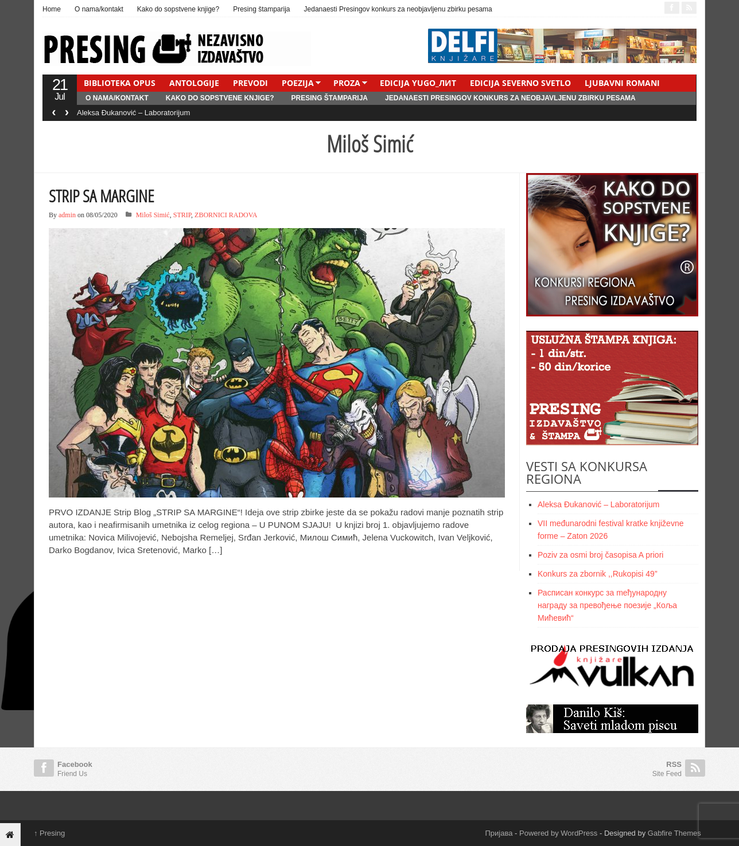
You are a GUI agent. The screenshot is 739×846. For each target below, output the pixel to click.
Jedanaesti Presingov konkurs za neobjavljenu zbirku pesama (398, 9)
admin (67, 215)
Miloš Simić (153, 215)
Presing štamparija (261, 9)
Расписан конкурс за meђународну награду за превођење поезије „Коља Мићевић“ (607, 605)
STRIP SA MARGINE (101, 195)
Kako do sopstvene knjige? (178, 9)
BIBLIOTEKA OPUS (119, 82)
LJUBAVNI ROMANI (622, 82)
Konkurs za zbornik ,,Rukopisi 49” (598, 573)
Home (51, 9)
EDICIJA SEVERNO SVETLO (520, 82)
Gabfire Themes (674, 833)
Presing (49, 833)
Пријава (499, 833)
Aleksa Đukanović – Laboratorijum (133, 112)
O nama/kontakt (99, 9)
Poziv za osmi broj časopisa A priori (600, 554)
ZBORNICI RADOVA (226, 215)
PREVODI (250, 82)
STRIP (182, 215)
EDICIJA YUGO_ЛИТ (418, 82)
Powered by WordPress (558, 833)
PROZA (346, 82)
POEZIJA (298, 82)
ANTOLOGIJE (194, 82)
